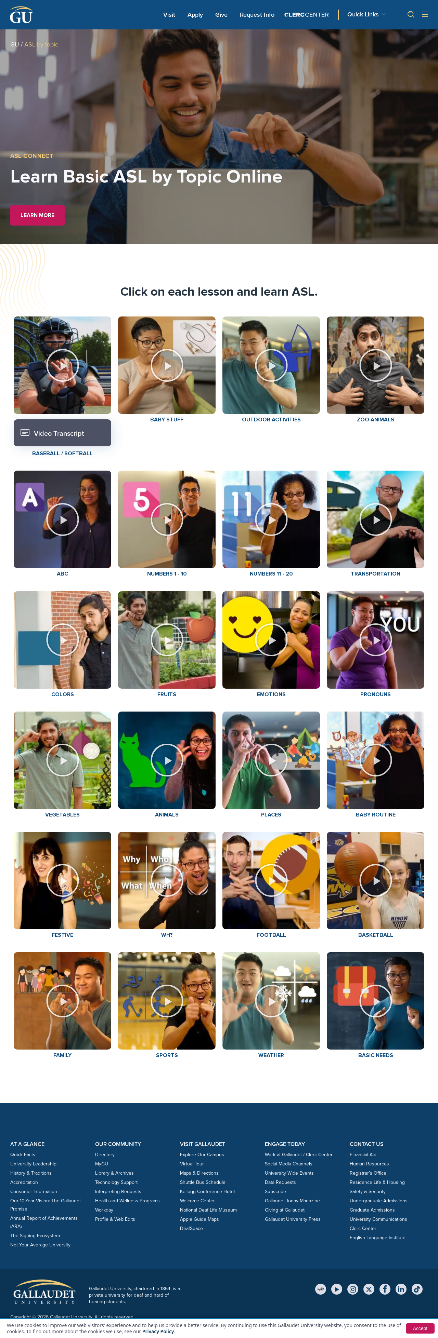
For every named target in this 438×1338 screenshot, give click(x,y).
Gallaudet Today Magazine (292, 1200)
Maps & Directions (199, 1173)
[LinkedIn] (401, 1289)
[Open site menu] (425, 15)
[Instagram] (352, 1289)
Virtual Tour (192, 1163)
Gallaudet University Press (293, 1219)
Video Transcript (52, 432)
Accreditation (24, 1182)
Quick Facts (22, 1154)
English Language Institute (377, 1237)
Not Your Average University (40, 1244)
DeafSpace (191, 1228)
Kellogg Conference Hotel (207, 1191)
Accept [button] (420, 1328)
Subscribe (275, 1191)
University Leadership (33, 1163)
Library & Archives (114, 1173)
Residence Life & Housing (377, 1182)
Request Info (257, 14)
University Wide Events (289, 1173)
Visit (169, 14)
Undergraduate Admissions (379, 1200)
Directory (105, 1154)
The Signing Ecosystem (35, 1235)
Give (221, 14)
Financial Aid (363, 1154)
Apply (196, 14)
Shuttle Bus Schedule (203, 1182)
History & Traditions (31, 1173)
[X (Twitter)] (368, 1289)
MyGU (101, 1163)
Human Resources (369, 1163)
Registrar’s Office (368, 1173)
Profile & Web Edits (115, 1219)
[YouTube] (336, 1289)
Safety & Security (368, 1191)
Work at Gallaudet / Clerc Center (299, 1154)
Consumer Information (33, 1191)
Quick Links (363, 14)
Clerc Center (363, 1228)
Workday (104, 1210)
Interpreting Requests (118, 1191)
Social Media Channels (288, 1163)
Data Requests (280, 1182)
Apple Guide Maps (199, 1219)
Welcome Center (197, 1200)
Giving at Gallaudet (285, 1210)
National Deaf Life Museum (208, 1210)
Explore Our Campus (202, 1154)
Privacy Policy (158, 1331)
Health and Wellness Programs (127, 1200)
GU (14, 44)
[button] (408, 14)
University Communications (378, 1219)
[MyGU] (320, 1289)
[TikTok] (417, 1289)
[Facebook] (384, 1289)
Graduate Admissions (372, 1210)
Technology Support (116, 1182)
